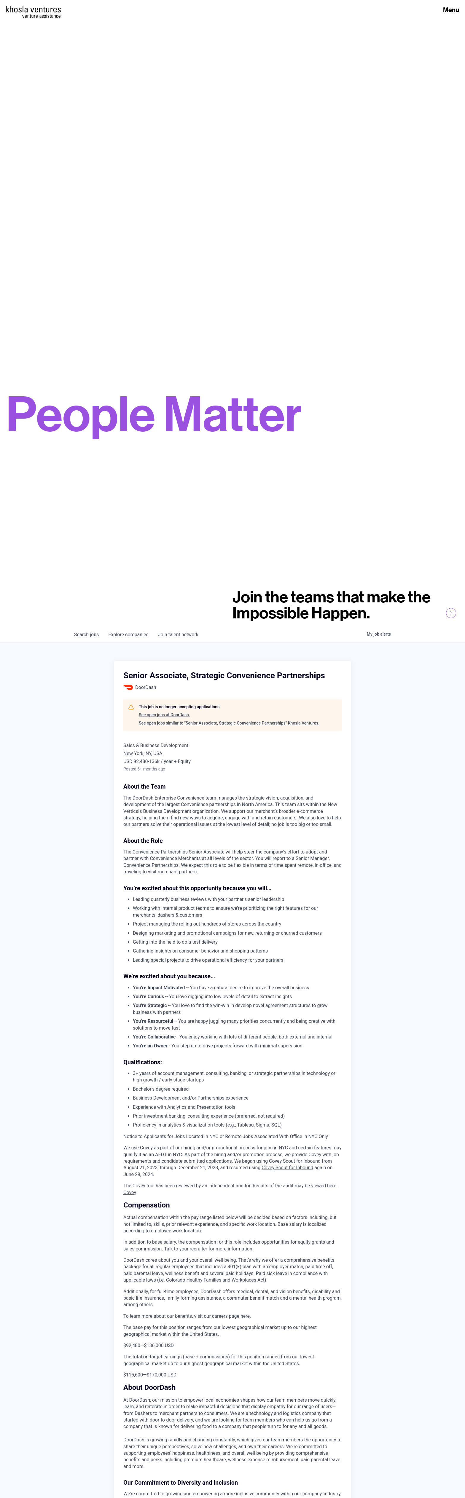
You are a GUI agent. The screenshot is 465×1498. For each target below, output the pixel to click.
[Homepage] (33, 9)
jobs (86, 634)
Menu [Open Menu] (451, 10)
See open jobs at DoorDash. (164, 714)
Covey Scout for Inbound (295, 1161)
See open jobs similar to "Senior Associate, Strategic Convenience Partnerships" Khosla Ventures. (229, 723)
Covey (129, 1192)
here (245, 1316)
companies (128, 634)
